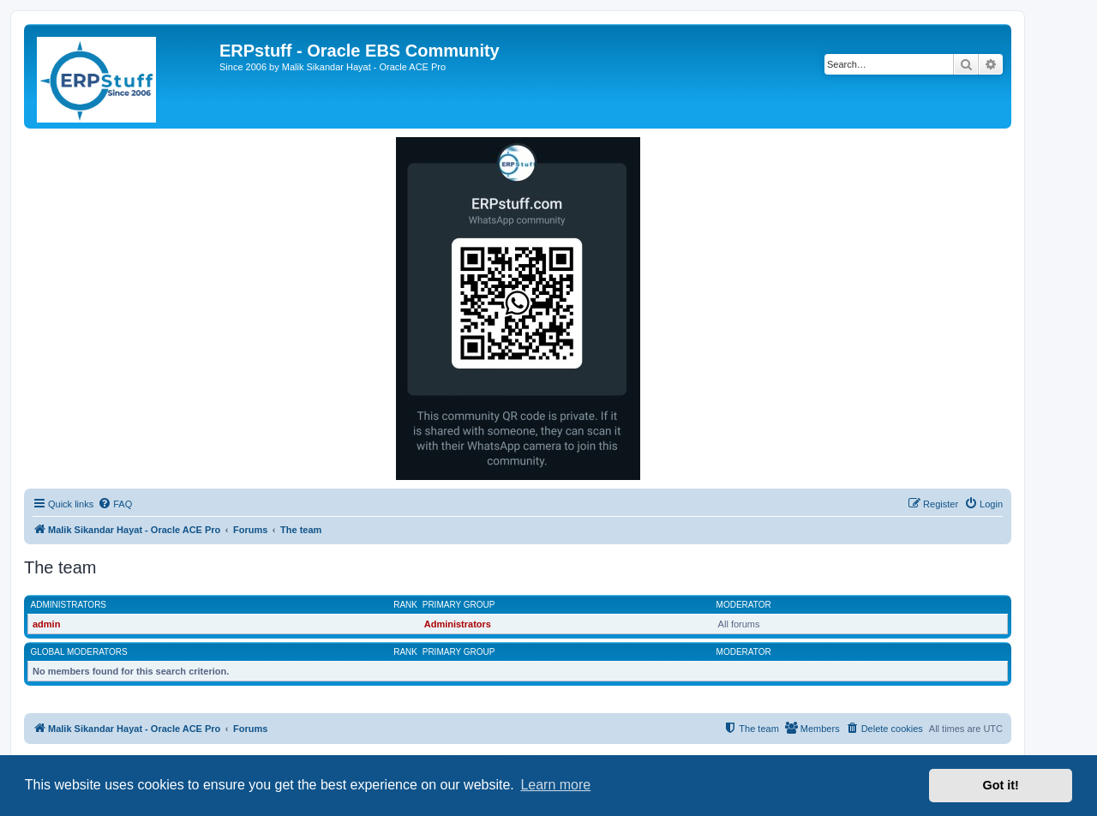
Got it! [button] (1001, 785)
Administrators (69, 604)
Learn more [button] (555, 784)
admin (46, 624)
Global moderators (79, 652)
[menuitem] (115, 504)
